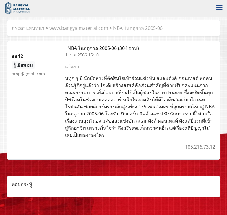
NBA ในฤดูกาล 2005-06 (138, 28)
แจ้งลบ (72, 66)
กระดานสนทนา (28, 28)
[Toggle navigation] (219, 8)
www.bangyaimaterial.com (78, 28)
